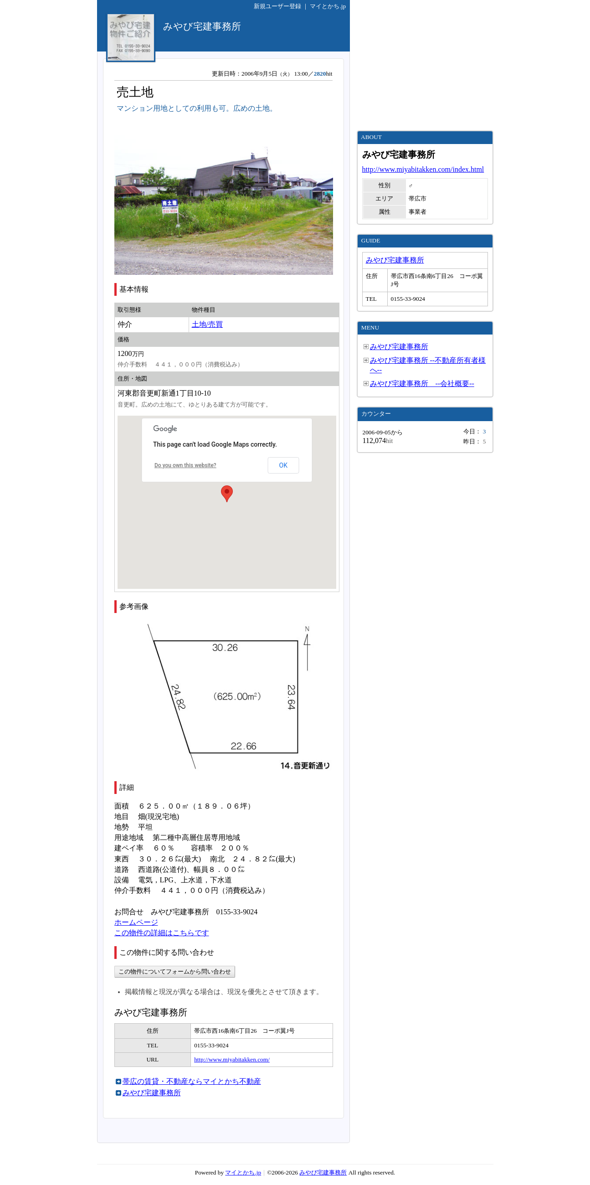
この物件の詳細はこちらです (161, 933)
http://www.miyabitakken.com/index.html (423, 169)
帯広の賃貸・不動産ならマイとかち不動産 (192, 1081)
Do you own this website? (185, 465)
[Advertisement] (425, 65)
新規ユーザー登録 (277, 6)
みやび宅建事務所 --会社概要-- (422, 383)
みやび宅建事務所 (152, 1093)
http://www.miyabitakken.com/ (232, 1059)
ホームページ (136, 922)
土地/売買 (207, 324)
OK (283, 465)
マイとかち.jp (328, 6)
